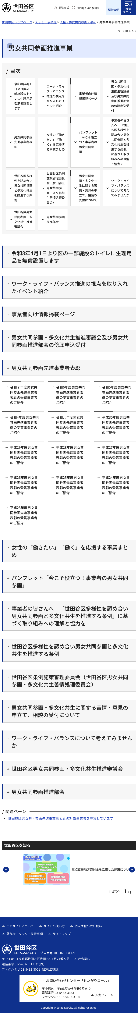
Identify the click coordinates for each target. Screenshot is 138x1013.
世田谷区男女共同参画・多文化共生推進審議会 (67, 768)
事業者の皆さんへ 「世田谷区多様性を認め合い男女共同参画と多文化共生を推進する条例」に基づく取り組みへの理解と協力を (70, 616)
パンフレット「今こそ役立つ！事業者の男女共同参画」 (70, 581)
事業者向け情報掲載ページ (43, 314)
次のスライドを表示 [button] (134, 869)
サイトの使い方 (54, 926)
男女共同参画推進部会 (38, 791)
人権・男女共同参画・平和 (78, 22)
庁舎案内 (84, 958)
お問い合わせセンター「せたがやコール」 (78, 980)
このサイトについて (20, 926)
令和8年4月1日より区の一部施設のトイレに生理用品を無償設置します (72, 256)
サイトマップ (62, 933)
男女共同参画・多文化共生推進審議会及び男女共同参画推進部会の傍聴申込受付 (70, 340)
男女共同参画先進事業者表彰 (46, 367)
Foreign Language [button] (88, 7)
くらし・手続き (46, 22)
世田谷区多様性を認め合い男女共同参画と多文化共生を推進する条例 (70, 649)
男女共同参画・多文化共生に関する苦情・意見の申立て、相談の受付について (70, 711)
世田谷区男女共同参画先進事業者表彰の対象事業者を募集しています (60, 818)
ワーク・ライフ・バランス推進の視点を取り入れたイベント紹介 (70, 287)
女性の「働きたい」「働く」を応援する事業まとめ (70, 550)
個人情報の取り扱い (88, 926)
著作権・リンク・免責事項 (24, 933)
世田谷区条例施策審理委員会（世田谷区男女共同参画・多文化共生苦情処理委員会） (70, 680)
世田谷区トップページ (17, 22)
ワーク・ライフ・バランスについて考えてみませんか (72, 741)
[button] (61, 8)
